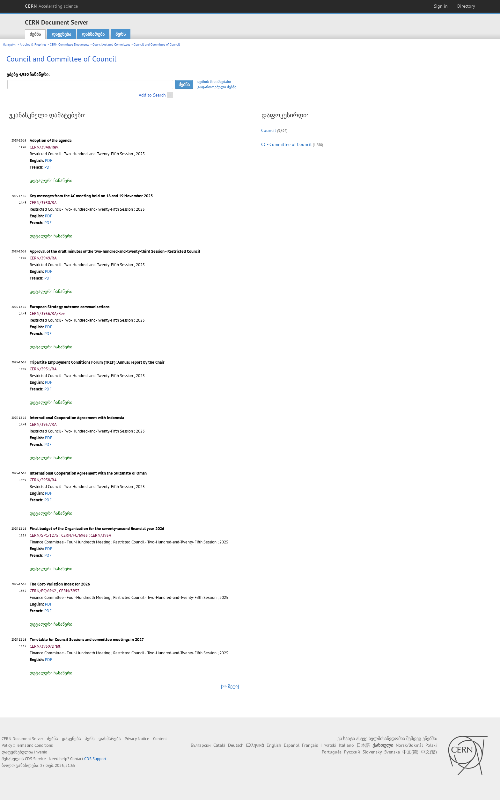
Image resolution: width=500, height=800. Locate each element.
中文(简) (410, 752)
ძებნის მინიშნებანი (214, 81)
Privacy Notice (137, 738)
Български (201, 745)
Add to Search (152, 95)
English (274, 745)
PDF (48, 160)
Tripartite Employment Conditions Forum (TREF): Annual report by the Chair (97, 362)
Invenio (40, 752)
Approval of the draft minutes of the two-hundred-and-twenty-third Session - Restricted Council (115, 251)
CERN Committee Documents (69, 44)
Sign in (441, 6)
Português (332, 752)
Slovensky (372, 752)
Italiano (346, 745)
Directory (466, 6)
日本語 (363, 745)
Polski (431, 745)
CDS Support (95, 758)
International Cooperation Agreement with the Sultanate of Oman (88, 473)
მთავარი (9, 44)
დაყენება (61, 34)
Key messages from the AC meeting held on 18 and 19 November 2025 (91, 196)
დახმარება (93, 34)
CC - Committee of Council (286, 144)
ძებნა (35, 34)
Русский (352, 752)
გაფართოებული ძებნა (217, 87)
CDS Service (35, 758)
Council (268, 130)
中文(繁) (429, 752)
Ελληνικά (255, 745)
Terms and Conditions (34, 745)
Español (291, 745)
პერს (120, 34)
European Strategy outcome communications (69, 306)
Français (310, 745)
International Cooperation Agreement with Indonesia (77, 417)
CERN (51, 6)
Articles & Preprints (33, 44)
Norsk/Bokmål (409, 745)
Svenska (392, 752)
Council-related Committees (111, 44)
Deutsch (236, 745)
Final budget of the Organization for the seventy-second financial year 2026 (97, 528)
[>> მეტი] (230, 686)
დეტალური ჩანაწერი (51, 180)
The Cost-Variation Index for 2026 (60, 584)
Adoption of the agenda (50, 140)
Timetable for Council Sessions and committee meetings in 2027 (87, 639)
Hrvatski (328, 745)
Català (219, 745)
